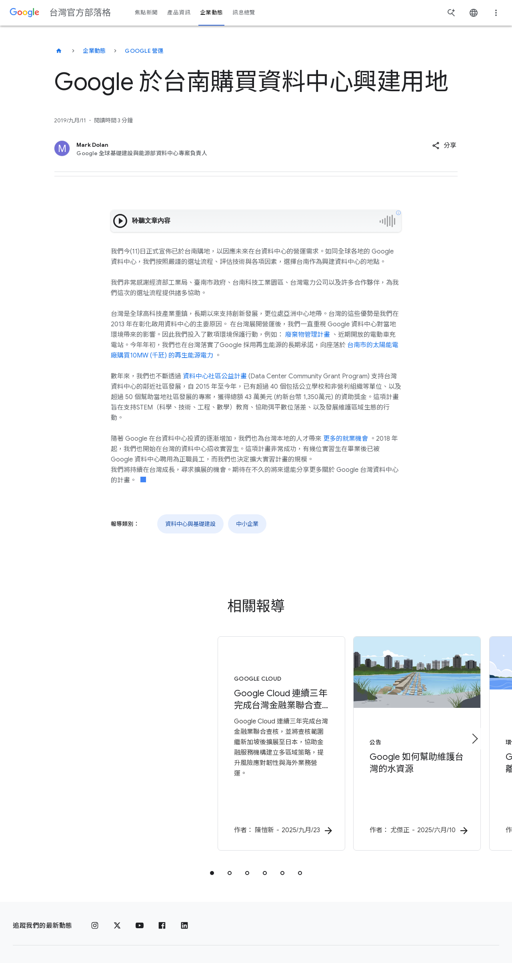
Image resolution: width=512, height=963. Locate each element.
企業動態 (94, 50)
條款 (97, 933)
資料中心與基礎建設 (190, 523)
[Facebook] (162, 890)
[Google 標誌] (30, 933)
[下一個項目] (474, 720)
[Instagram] (94, 890)
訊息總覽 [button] (243, 12)
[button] (444, 145)
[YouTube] (139, 890)
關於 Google (132, 933)
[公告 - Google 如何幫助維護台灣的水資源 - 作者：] (360, 727)
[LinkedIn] (184, 890)
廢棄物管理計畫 (307, 335)
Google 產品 (181, 933)
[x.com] (117, 890)
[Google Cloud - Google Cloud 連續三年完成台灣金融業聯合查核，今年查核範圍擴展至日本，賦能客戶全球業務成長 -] (151, 727)
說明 (346, 933)
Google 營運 (144, 50)
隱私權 (71, 933)
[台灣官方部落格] (58, 50)
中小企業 (247, 523)
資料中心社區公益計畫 (215, 376)
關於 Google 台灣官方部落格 (252, 933)
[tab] (212, 837)
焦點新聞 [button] (146, 12)
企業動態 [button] (211, 12)
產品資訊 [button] (178, 12)
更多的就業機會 (345, 439)
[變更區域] (434, 933)
